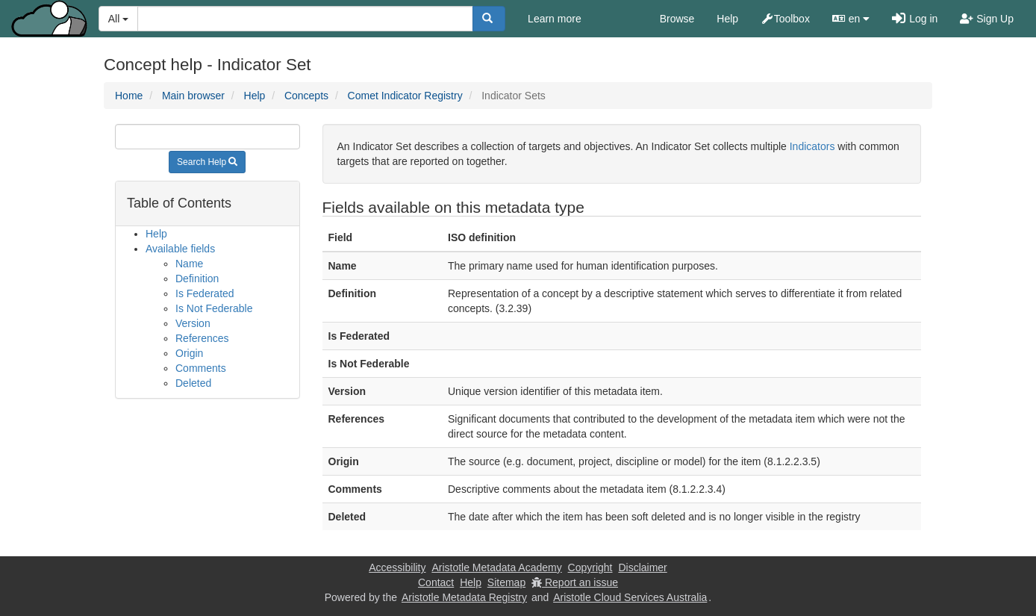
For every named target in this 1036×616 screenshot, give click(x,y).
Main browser (193, 96)
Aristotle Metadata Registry (464, 597)
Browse (677, 19)
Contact (436, 582)
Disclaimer (642, 567)
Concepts (306, 96)
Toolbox (785, 19)
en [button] (851, 19)
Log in (914, 19)
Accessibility (397, 567)
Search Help (207, 162)
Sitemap (506, 582)
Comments (200, 368)
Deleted (193, 383)
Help (727, 19)
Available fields (180, 249)
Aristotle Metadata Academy (496, 567)
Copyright (590, 567)
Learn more (554, 19)
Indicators (812, 146)
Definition (197, 278)
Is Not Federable (214, 308)
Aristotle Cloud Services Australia (630, 597)
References (202, 338)
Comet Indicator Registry (405, 96)
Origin (189, 353)
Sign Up (987, 19)
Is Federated (204, 293)
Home (129, 96)
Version (192, 323)
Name (189, 264)
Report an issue (574, 582)
